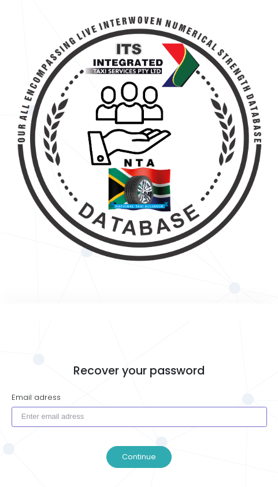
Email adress (36, 397)
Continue (139, 456)
